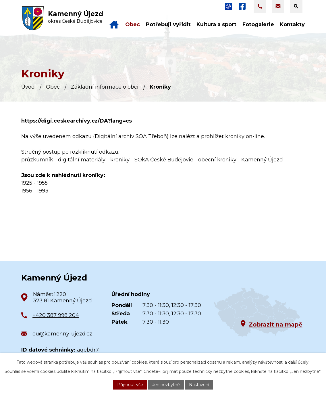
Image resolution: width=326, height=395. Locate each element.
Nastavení (199, 384)
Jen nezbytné (166, 384)
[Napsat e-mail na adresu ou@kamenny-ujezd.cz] (278, 6)
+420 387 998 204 (55, 315)
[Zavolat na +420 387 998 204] (260, 6)
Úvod (28, 87)
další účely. (298, 362)
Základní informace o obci (104, 87)
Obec (53, 87)
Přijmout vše (130, 384)
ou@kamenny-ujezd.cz (62, 334)
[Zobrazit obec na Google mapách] (257, 312)
